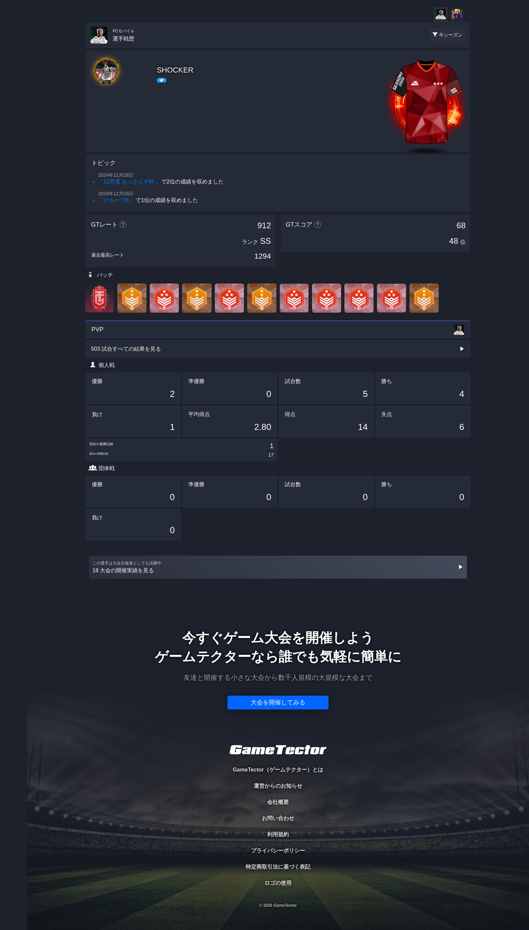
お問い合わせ (278, 818)
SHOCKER (175, 70)
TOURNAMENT (13, 47)
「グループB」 (116, 200)
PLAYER (14, 75)
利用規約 (278, 834)
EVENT (13, 158)
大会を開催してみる (278, 702)
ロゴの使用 (277, 883)
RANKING (13, 130)
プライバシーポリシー (278, 850)
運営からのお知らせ (278, 786)
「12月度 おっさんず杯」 (129, 181)
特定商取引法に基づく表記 (278, 867)
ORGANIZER (13, 103)
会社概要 (278, 802)
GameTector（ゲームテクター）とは (278, 770)
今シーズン (451, 34)
